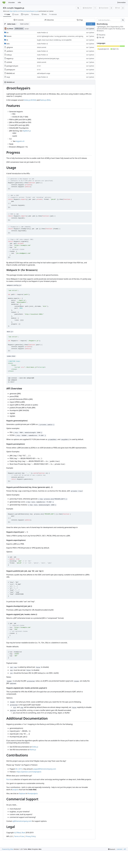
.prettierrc (9, 51)
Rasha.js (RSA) (45, 100)
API (125, 849)
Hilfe (19, 2)
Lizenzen (119, 849)
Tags (80, 20)
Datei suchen (24, 24)
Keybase (22, 793)
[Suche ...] (123, 20)
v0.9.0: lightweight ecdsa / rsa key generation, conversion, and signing (60, 36)
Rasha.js (33, 749)
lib (7, 40)
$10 (20, 769)
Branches (49, 20)
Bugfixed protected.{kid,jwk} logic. (48, 58)
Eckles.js (35, 747)
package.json (10, 70)
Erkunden (11, 2)
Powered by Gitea (8, 849)
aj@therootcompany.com (22, 821)
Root (8, 779)
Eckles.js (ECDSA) (30, 100)
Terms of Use (19, 836)
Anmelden (121, 2)
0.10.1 (27, 29)
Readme (101, 35)
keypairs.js (19, 8)
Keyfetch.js (27, 131)
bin (7, 32)
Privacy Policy (31, 836)
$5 (16, 769)
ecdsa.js (9, 55)
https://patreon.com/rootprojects (28, 772)
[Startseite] (4, 2)
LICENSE (9, 62)
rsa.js (8, 77)
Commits (19, 20)
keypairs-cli (20, 141)
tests (8, 44)
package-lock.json (12, 66)
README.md (10, 73)
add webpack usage (43, 73)
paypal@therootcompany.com (44, 769)
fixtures (9, 36)
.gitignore (9, 47)
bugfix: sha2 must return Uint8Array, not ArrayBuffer (54, 40)
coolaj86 (9, 8)
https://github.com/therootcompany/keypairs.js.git (24, 11)
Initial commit (41, 47)
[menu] (111, 849)
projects (15, 789)
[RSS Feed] (78, 8)
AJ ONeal (17, 832)
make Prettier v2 (42, 32)
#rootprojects (33, 793)
